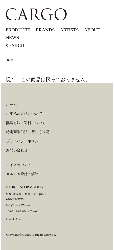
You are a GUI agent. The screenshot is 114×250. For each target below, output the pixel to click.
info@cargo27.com (18, 205)
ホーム (11, 104)
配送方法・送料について (26, 123)
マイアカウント (18, 165)
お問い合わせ (17, 150)
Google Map (13, 218)
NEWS (12, 37)
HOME (10, 60)
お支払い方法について (24, 114)
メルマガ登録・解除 (22, 174)
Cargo (26, 234)
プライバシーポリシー (24, 141)
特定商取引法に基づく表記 (27, 132)
